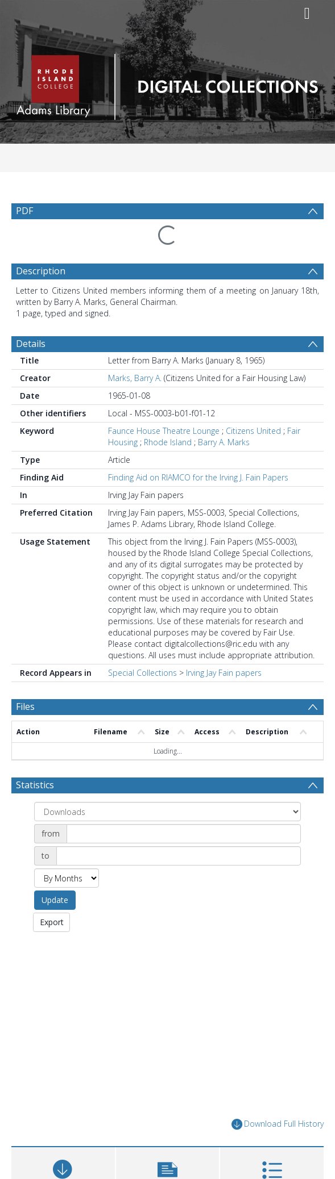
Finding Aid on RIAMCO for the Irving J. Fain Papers (198, 450)
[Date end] (178, 828)
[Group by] (167, 784)
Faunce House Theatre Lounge (164, 403)
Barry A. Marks (224, 414)
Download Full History (277, 1097)
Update (55, 872)
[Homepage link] (167, 83)
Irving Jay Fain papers (224, 645)
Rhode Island (168, 414)
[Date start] (184, 806)
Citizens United (253, 403)
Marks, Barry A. (135, 350)
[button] (168, 1147)
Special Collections (142, 645)
